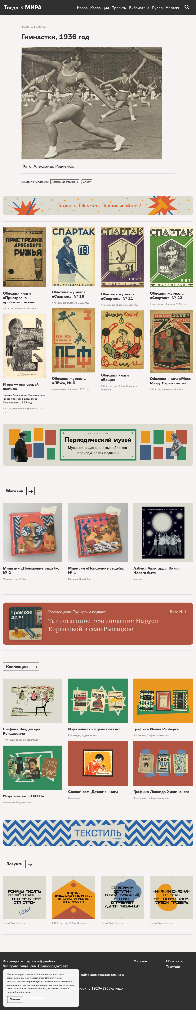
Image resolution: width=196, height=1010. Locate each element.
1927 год (132, 305)
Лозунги (20, 924)
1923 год (83, 389)
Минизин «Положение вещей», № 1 (96, 571)
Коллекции (99, 7)
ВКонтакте (174, 961)
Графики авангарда (27, 741)
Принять (15, 999)
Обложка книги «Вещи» (115, 378)
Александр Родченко (65, 182)
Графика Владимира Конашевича (21, 732)
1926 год (57, 924)
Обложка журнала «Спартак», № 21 (118, 297)
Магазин (172, 7)
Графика (32, 409)
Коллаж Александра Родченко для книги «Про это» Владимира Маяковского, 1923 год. (24, 399)
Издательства (89, 736)
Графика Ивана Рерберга (156, 730)
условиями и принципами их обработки (29, 985)
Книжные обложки (25, 309)
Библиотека (139, 7)
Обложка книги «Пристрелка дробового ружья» (19, 298)
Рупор (157, 7)
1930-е (26, 27)
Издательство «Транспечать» (94, 730)
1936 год (40, 27)
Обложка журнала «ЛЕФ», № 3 (69, 381)
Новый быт (119, 386)
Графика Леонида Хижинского (161, 793)
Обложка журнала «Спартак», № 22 (167, 296)
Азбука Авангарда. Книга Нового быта (156, 571)
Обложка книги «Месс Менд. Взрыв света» (170, 381)
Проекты (119, 7)
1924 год (155, 389)
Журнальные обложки (64, 303)
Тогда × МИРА (23, 8)
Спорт (87, 182)
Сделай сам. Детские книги (93, 793)
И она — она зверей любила (21, 387)
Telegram (173, 966)
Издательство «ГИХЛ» (23, 797)
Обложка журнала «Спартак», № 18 (69, 294)
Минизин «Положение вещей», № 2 (31, 571)
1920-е (7, 409)
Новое (82, 7)
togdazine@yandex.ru (40, 961)
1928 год (8, 309)
